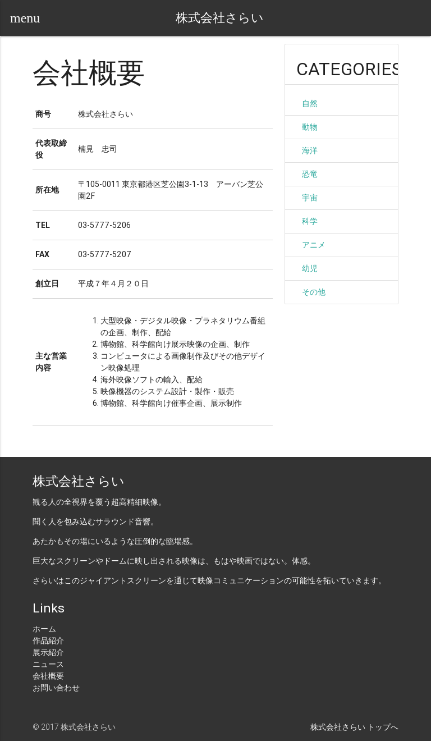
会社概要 (48, 676)
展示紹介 (48, 652)
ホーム (44, 629)
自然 (310, 103)
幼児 (310, 268)
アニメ (313, 245)
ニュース (48, 664)
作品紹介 (48, 640)
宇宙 (310, 198)
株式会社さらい (220, 17)
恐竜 (310, 174)
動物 (310, 127)
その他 (313, 292)
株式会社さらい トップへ (354, 727)
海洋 (310, 150)
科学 (310, 221)
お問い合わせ (56, 688)
